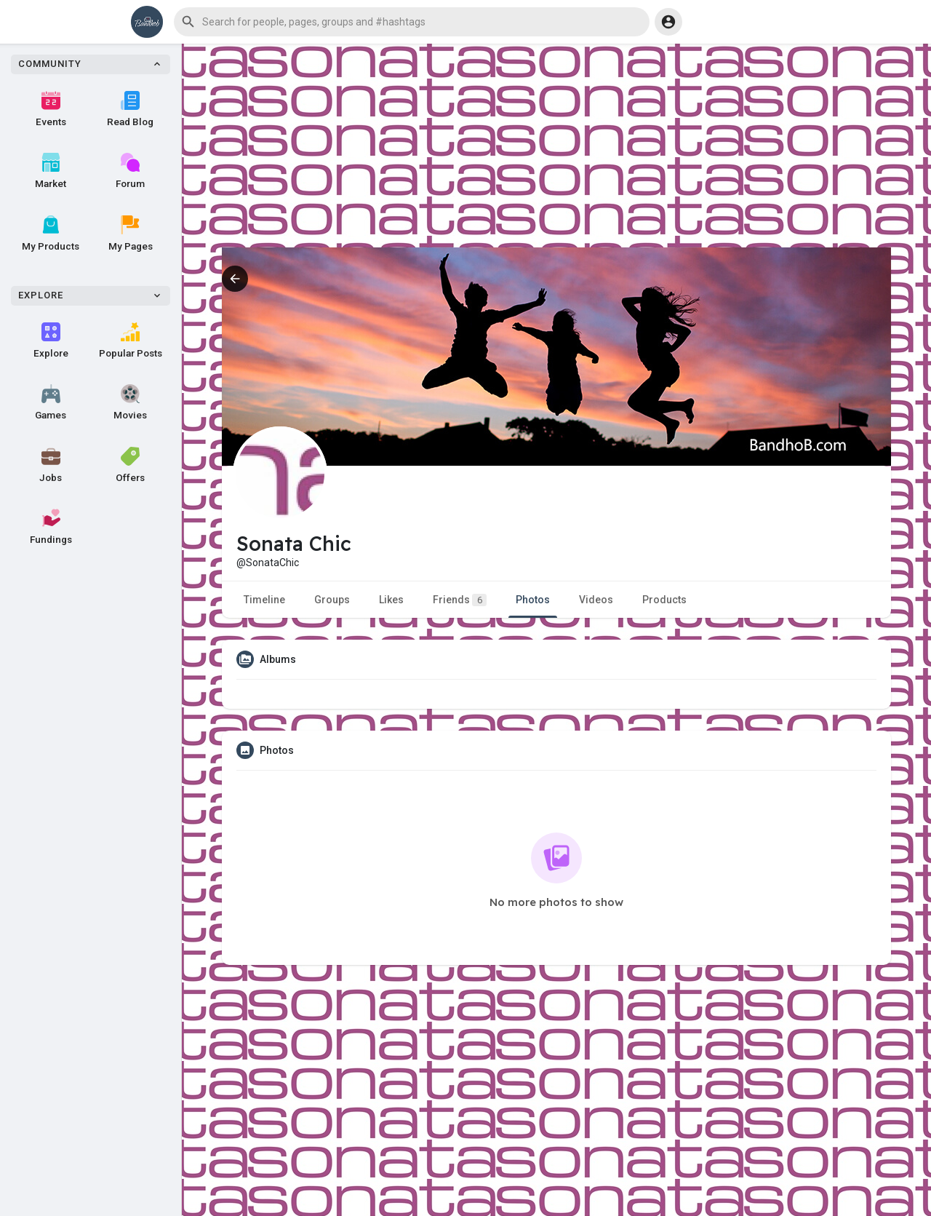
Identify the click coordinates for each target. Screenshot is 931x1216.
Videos (596, 599)
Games (50, 402)
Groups (332, 599)
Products (664, 599)
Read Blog (130, 109)
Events (51, 109)
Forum (130, 171)
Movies (130, 402)
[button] (412, 21)
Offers (130, 465)
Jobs (50, 465)
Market (50, 171)
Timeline (264, 599)
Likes (391, 599)
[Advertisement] (556, 145)
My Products (50, 233)
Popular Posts (130, 340)
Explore (50, 340)
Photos (533, 599)
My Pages (130, 233)
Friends (460, 600)
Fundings (51, 527)
